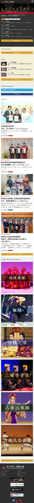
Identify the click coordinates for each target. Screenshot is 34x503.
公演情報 (19, 470)
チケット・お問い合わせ (21, 472)
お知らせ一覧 (17, 40)
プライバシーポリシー (5, 475)
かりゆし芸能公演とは (5, 470)
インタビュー (4, 472)
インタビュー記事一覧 (17, 254)
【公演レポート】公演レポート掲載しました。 (9, 26)
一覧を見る (17, 52)
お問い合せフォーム (21, 475)
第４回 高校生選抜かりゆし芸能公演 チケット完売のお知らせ (11, 33)
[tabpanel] (17, 8)
